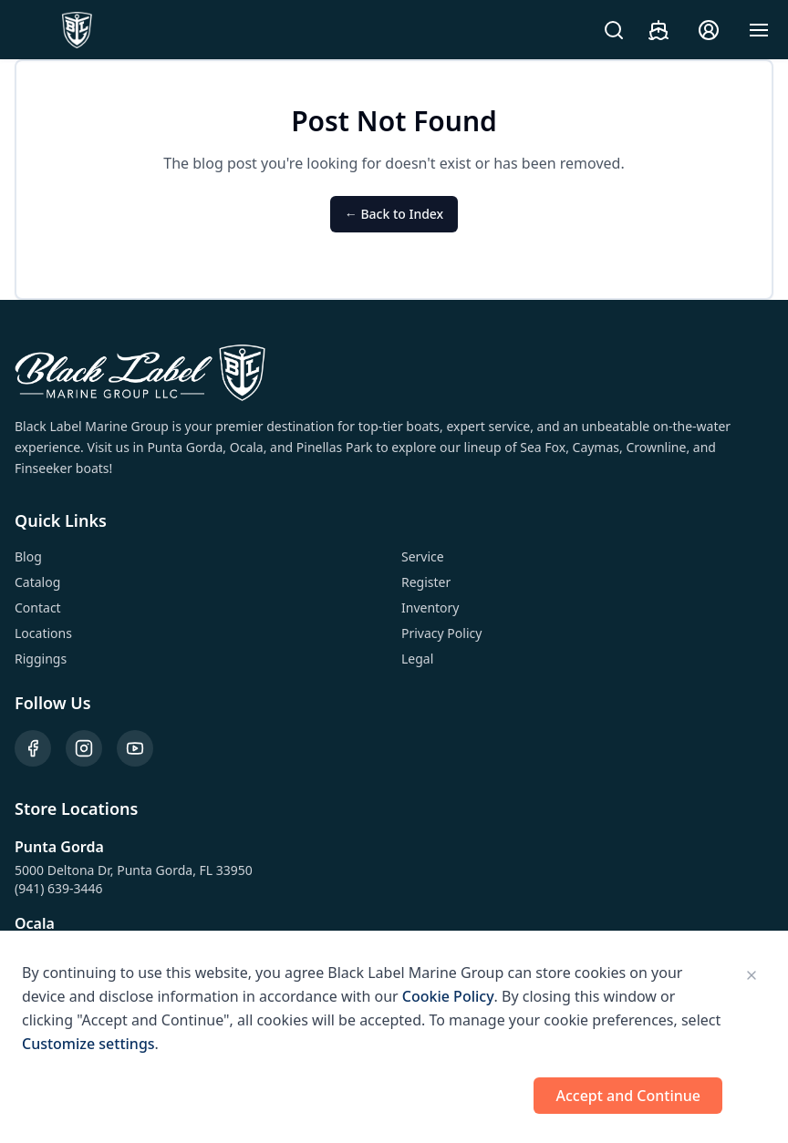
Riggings (41, 658)
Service (422, 556)
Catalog (37, 582)
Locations (43, 633)
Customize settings (88, 1044)
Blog (28, 556)
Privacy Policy (441, 633)
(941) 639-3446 (59, 888)
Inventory (430, 607)
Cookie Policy (448, 996)
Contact (38, 607)
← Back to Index (394, 213)
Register (426, 582)
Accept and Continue (627, 1096)
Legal (417, 658)
